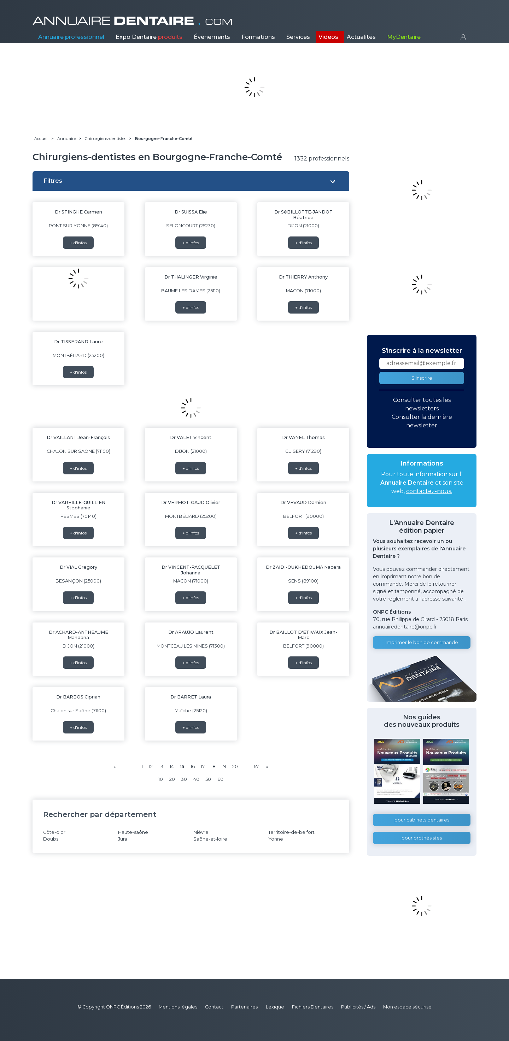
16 (193, 766)
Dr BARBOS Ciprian (78, 697)
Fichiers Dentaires (312, 1007)
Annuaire (71, 37)
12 (151, 766)
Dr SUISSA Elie (191, 212)
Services (298, 37)
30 (184, 779)
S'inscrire (421, 378)
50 (208, 779)
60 (220, 779)
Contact (214, 1007)
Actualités (361, 37)
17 (203, 766)
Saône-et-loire (210, 839)
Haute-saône (133, 832)
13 (161, 766)
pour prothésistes (422, 838)
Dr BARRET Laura (190, 697)
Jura (122, 839)
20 (235, 766)
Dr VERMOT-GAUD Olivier (190, 502)
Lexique (275, 1007)
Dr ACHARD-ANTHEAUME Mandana (78, 635)
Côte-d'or (54, 832)
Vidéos (328, 37)
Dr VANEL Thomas (303, 437)
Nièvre (201, 832)
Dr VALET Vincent (190, 437)
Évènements (212, 37)
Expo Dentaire (149, 37)
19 (224, 766)
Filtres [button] (53, 180)
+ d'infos (78, 242)
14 (172, 766)
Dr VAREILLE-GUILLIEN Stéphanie (78, 505)
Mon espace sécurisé (407, 1007)
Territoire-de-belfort (291, 832)
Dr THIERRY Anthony (303, 277)
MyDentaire (404, 37)
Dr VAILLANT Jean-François (78, 437)
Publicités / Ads (358, 1007)
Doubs (50, 839)
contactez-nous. (429, 491)
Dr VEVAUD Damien (303, 502)
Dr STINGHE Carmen (78, 212)
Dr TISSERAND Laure (78, 341)
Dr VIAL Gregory (78, 567)
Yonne (275, 839)
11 (141, 766)
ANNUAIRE (133, 21)
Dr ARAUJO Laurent (190, 632)
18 (213, 766)
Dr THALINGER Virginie (190, 277)
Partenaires (244, 1007)
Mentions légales (178, 1007)
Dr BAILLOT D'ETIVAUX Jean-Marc (303, 635)
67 (256, 766)
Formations (258, 37)
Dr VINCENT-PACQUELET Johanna (191, 570)
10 (160, 779)
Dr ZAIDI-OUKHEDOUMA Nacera (303, 567)
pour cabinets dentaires (421, 820)
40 (196, 779)
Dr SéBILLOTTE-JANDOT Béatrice (303, 214)
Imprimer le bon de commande (422, 642)
